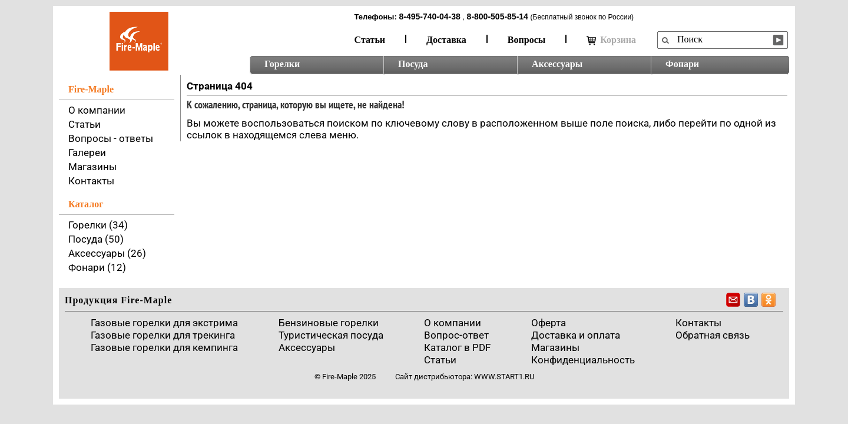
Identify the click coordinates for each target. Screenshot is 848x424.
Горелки (282, 64)
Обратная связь (712, 335)
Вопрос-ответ (456, 335)
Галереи (87, 152)
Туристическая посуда (331, 335)
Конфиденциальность (583, 360)
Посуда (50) (96, 239)
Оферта (548, 323)
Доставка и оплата (575, 335)
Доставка (446, 40)
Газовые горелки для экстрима (164, 323)
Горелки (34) (98, 225)
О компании (96, 110)
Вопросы (526, 40)
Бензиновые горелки (329, 323)
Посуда (413, 64)
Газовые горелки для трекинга (163, 335)
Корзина (611, 40)
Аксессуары (557, 64)
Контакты (91, 181)
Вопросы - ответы (110, 138)
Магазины (92, 167)
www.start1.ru (504, 376)
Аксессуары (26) (107, 253)
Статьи (370, 40)
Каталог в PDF (457, 347)
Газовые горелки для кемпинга (164, 347)
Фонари (682, 64)
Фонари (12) (97, 267)
